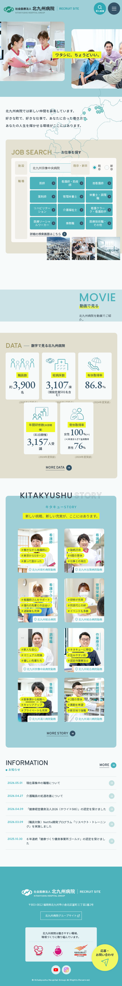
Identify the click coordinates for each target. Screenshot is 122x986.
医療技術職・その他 (97, 223)
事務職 (70, 223)
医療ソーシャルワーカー (42, 223)
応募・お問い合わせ (105, 952)
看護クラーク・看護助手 (97, 209)
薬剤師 (42, 196)
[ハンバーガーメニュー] (114, 8)
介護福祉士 (70, 210)
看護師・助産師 (69, 183)
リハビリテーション (42, 209)
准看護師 (98, 183)
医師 (42, 183)
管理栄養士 (70, 196)
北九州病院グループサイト (61, 915)
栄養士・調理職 (97, 196)
